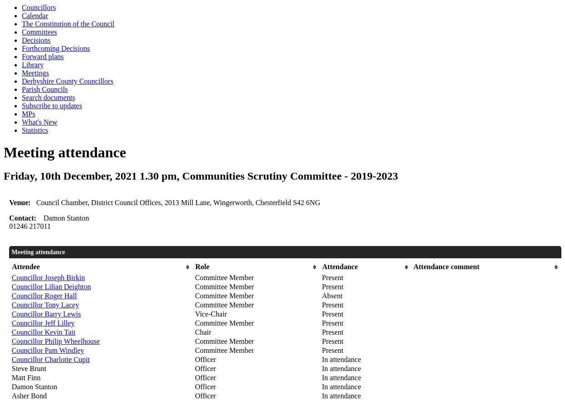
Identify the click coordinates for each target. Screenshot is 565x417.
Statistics (35, 130)
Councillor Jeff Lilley (43, 323)
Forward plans (43, 56)
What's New (39, 122)
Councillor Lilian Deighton (51, 287)
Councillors (39, 7)
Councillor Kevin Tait (44, 332)
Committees (39, 32)
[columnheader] (101, 267)
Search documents (48, 97)
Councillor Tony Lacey (45, 305)
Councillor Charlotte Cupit (51, 359)
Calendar (35, 16)
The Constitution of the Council (68, 24)
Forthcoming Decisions (56, 48)
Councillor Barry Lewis (46, 314)
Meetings (35, 73)
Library (33, 65)
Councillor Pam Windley (48, 350)
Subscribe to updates (52, 106)
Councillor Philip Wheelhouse (56, 341)
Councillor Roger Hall (44, 296)
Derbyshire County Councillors (67, 81)
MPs (28, 114)
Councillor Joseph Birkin (48, 277)
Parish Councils (45, 89)
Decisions (36, 40)
